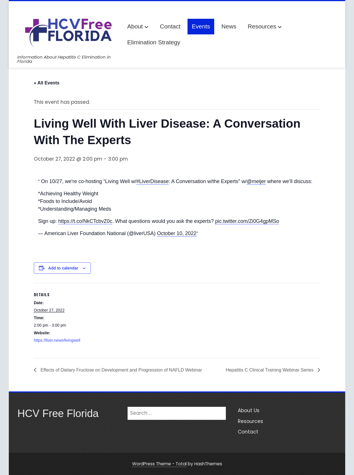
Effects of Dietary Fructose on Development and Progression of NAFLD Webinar (120, 370)
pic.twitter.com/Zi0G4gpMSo (247, 221)
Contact (170, 26)
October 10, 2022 (176, 233)
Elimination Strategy (153, 42)
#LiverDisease (152, 181)
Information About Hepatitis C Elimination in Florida (64, 59)
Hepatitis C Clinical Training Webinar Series (270, 370)
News (228, 26)
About (138, 27)
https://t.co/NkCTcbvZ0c (85, 221)
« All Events (46, 82)
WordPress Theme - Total (159, 464)
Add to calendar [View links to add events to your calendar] (63, 268)
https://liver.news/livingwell (57, 340)
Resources (265, 27)
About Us (248, 410)
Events (201, 26)
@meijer (256, 181)
